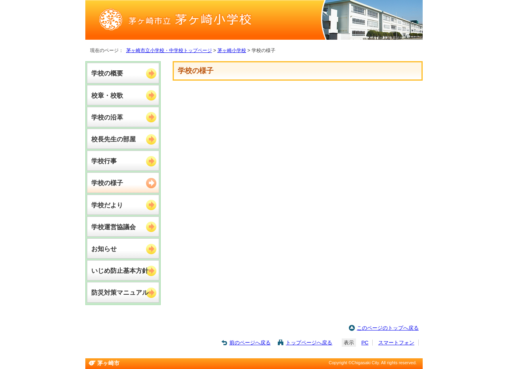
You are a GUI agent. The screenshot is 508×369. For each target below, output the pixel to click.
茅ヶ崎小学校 (231, 50)
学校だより (107, 205)
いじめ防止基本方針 (119, 270)
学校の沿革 (107, 117)
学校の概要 (107, 73)
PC (364, 343)
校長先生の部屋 (113, 139)
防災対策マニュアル (119, 292)
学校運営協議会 (113, 226)
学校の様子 (107, 182)
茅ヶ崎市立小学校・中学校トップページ (169, 50)
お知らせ (104, 248)
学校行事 (104, 160)
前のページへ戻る (250, 343)
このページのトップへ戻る (388, 328)
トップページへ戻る (309, 343)
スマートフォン (396, 343)
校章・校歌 (107, 95)
